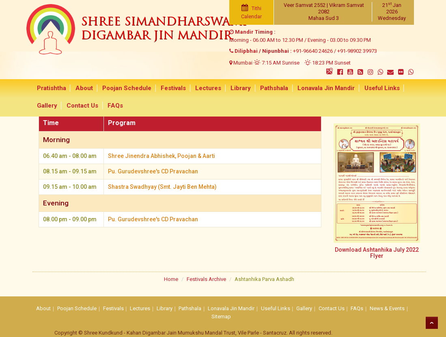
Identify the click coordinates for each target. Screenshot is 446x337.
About (83, 88)
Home (171, 279)
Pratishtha (51, 88)
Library (236, 88)
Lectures (205, 88)
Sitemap (221, 316)
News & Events (387, 308)
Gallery (47, 106)
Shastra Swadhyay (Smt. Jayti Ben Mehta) (162, 186)
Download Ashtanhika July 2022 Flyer (377, 252)
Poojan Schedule (124, 88)
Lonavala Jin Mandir (320, 88)
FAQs (113, 106)
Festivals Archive (206, 279)
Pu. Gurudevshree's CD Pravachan (153, 171)
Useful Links (375, 88)
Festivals (170, 88)
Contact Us (81, 106)
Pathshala (269, 88)
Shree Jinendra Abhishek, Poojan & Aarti (161, 156)
